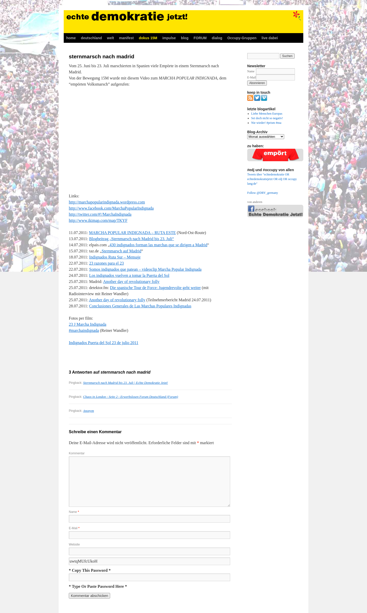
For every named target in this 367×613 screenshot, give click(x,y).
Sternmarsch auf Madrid (121, 251)
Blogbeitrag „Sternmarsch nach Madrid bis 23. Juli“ (131, 239)
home (71, 38)
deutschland (91, 38)
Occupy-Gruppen (241, 38)
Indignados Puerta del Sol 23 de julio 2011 (103, 342)
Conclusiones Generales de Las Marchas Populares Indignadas (140, 306)
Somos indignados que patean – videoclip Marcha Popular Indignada (145, 269)
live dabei (269, 38)
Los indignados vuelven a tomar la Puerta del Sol (129, 275)
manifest (126, 38)
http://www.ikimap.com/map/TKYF (98, 220)
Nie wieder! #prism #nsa (266, 123)
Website (74, 544)
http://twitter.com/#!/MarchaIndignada (100, 214)
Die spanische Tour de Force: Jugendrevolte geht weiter (155, 287)
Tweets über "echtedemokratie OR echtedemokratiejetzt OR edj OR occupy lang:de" (272, 179)
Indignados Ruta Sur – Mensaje (115, 257)
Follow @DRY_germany (262, 193)
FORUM (199, 38)
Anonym (88, 411)
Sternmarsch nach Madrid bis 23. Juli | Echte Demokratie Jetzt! (125, 383)
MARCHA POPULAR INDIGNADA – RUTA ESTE (132, 232)
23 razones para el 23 (106, 263)
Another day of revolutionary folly (131, 281)
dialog (217, 38)
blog (185, 38)
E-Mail (74, 528)
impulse (169, 38)
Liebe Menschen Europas (266, 113)
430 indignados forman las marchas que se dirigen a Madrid (158, 245)
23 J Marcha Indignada (87, 324)
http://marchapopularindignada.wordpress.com (107, 202)
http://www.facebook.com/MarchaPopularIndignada (111, 208)
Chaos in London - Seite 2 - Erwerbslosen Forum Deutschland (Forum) (130, 397)
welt (110, 38)
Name (74, 512)
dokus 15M (148, 38)
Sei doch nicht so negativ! (267, 118)
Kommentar (77, 453)
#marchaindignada (84, 330)
